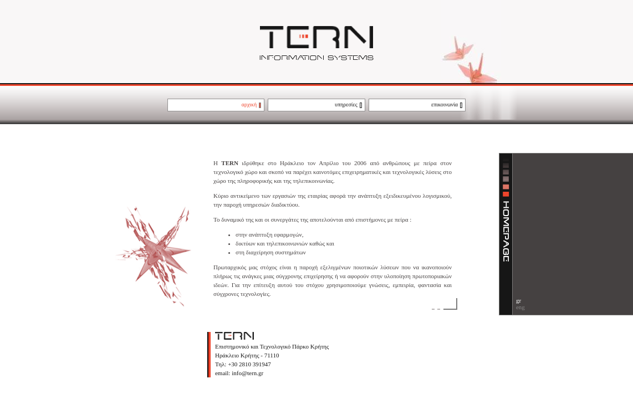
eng (520, 307)
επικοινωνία (444, 104)
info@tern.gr (246, 373)
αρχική (249, 104)
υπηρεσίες (346, 104)
